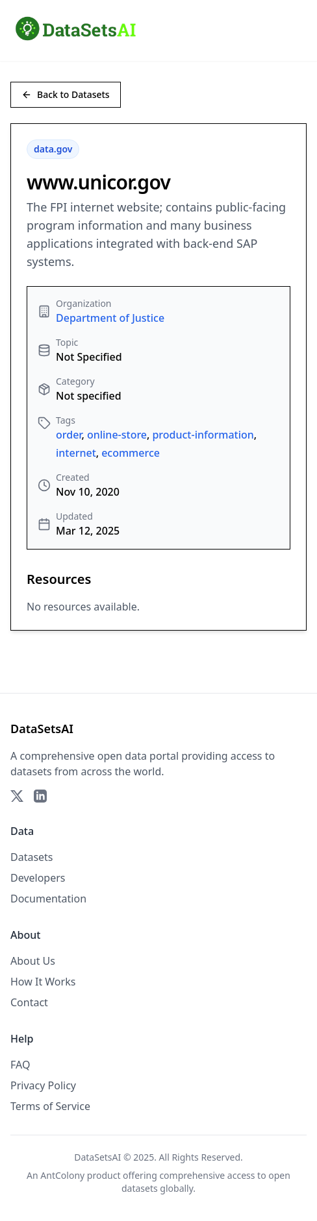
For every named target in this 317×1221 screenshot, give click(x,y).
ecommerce (130, 453)
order (69, 435)
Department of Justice (110, 318)
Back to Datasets (65, 94)
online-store (117, 435)
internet (76, 453)
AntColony (62, 1175)
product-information (202, 435)
